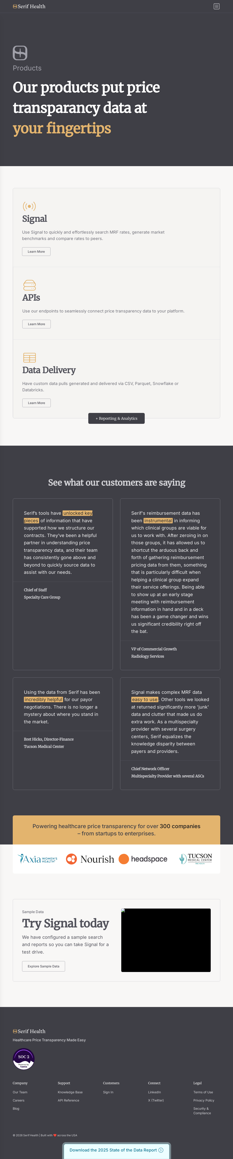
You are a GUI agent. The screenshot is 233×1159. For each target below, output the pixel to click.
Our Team (20, 1092)
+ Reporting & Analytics (116, 418)
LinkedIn (154, 1092)
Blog (16, 1108)
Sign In (108, 1092)
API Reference (68, 1100)
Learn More (36, 251)
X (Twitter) (156, 1100)
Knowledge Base (70, 1092)
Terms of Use (203, 1092)
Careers (18, 1100)
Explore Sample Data (43, 966)
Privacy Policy (203, 1100)
